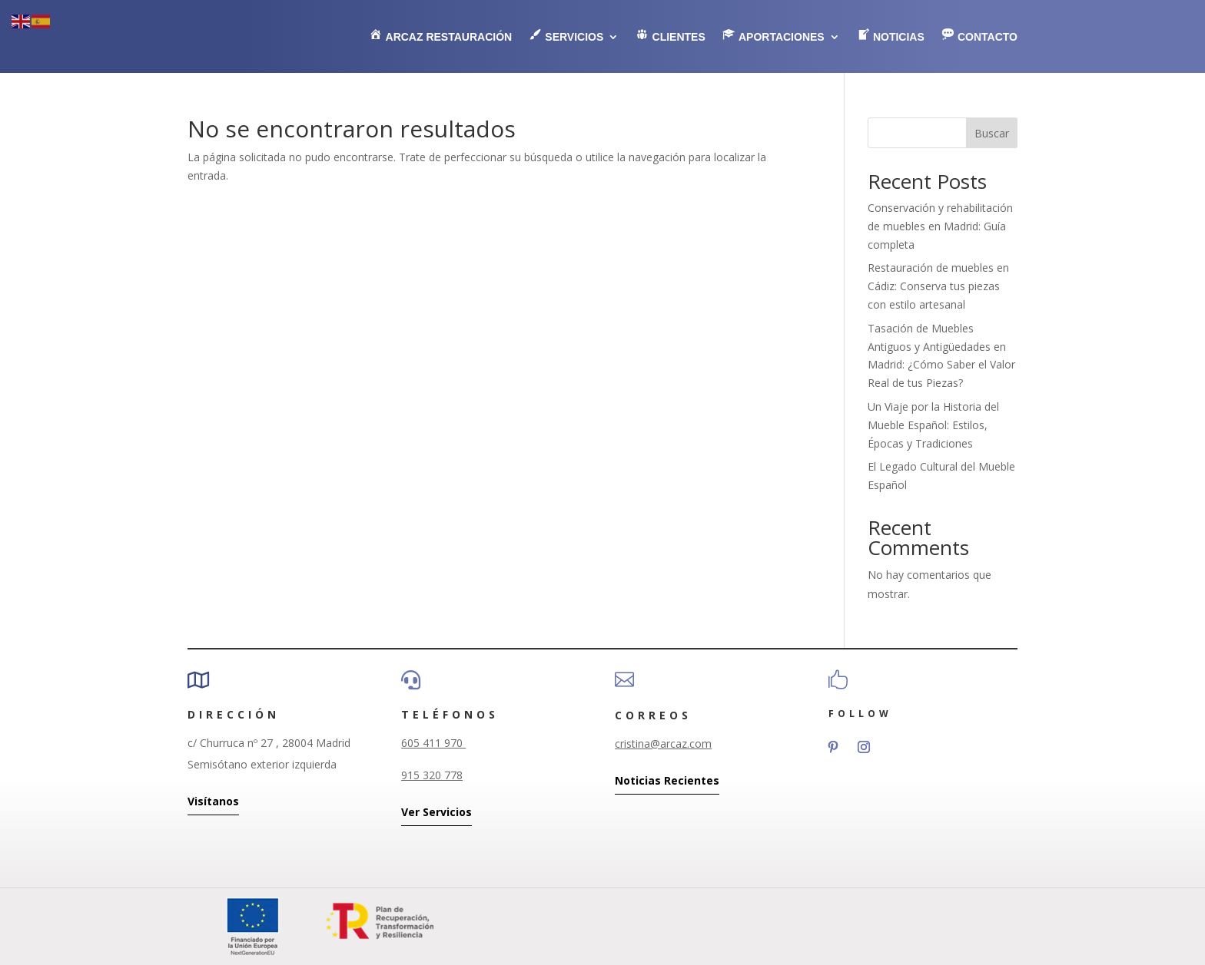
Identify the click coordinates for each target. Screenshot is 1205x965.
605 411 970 (433, 742)
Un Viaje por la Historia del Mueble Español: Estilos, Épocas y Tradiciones (933, 425)
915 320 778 (432, 775)
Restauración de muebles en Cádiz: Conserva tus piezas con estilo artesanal (938, 286)
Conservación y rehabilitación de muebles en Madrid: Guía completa (940, 226)
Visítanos (213, 801)
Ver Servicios (436, 812)
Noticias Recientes (667, 780)
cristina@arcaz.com (663, 743)
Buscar (991, 133)
